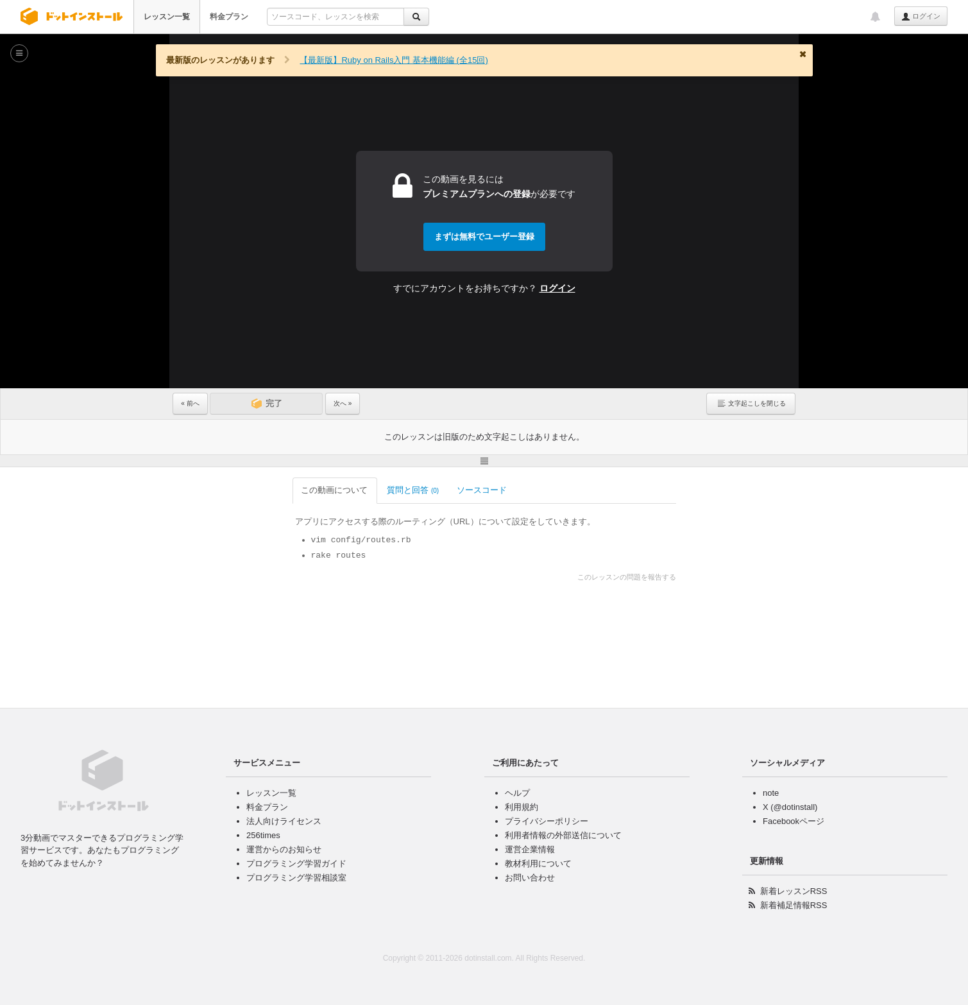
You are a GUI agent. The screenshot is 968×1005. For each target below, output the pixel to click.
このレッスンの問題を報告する (745, 577)
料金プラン (229, 16)
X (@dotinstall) (790, 807)
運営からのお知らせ (283, 849)
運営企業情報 (530, 849)
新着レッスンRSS (794, 891)
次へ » (343, 403)
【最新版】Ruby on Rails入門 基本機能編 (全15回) (394, 60)
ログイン (920, 16)
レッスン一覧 (167, 16)
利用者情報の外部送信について (563, 835)
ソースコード (364, 490)
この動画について (216, 490)
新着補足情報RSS (794, 905)
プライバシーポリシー (546, 821)
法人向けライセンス (283, 821)
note (771, 793)
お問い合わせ (530, 877)
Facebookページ (793, 821)
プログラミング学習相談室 (296, 877)
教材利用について (538, 863)
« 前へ (190, 403)
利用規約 (521, 807)
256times (263, 835)
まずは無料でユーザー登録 (484, 236)
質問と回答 (294, 490)
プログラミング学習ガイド (296, 863)
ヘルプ (517, 793)
